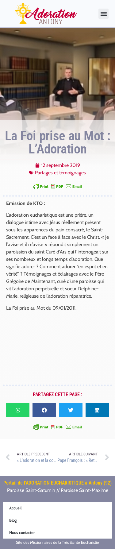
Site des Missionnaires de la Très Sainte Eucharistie (57, 542)
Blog (13, 520)
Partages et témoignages (60, 173)
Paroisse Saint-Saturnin (31, 490)
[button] (103, 14)
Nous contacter (22, 532)
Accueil (15, 507)
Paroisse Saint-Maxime (84, 490)
